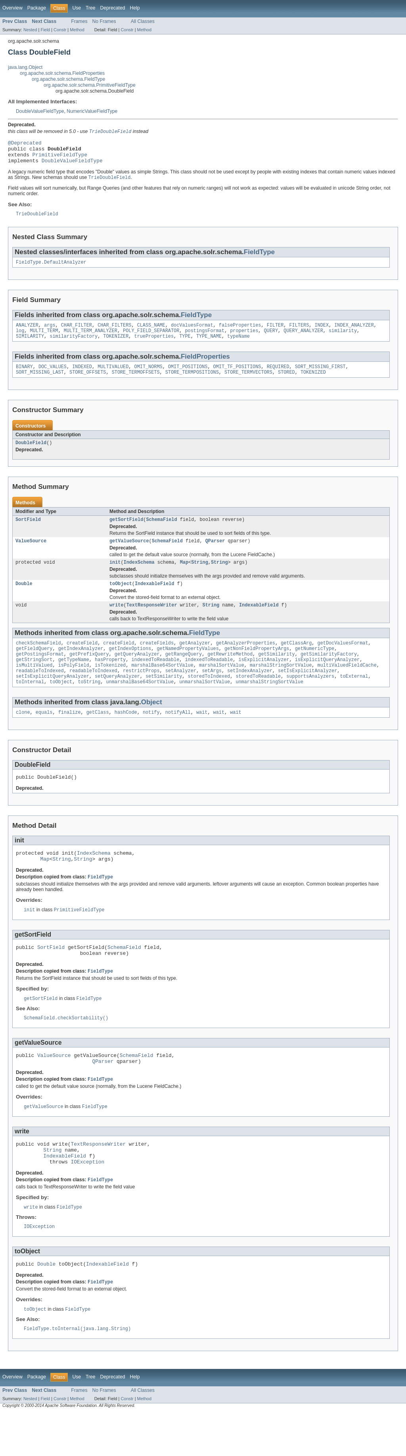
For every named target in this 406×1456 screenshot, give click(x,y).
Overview (12, 8)
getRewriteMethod (230, 672)
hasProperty (110, 678)
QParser (215, 554)
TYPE (184, 345)
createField (82, 659)
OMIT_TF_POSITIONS (237, 377)
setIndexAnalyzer (249, 691)
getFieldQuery (34, 666)
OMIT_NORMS (148, 377)
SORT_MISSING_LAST (40, 383)
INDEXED (82, 377)
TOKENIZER (115, 345)
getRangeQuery (183, 672)
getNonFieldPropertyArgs (256, 666)
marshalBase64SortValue (162, 685)
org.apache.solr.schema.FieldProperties (62, 73)
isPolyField (73, 685)
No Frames (104, 21)
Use (76, 8)
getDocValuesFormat (342, 659)
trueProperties (154, 345)
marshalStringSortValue (281, 685)
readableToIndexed (40, 691)
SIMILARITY (30, 345)
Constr (60, 29)
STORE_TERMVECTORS (248, 383)
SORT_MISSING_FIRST (320, 377)
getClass (97, 735)
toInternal (30, 704)
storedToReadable (258, 697)
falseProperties (240, 333)
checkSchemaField (38, 659)
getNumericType (315, 666)
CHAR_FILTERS (114, 333)
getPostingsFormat (40, 672)
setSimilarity (164, 697)
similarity (343, 339)
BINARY (24, 377)
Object (151, 724)
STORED (286, 383)
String (199, 576)
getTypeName (73, 678)
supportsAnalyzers (310, 697)
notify (151, 735)
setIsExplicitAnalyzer (307, 691)
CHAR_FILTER (76, 333)
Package (36, 8)
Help (135, 8)
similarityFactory (74, 345)
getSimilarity (276, 672)
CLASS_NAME (151, 333)
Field (45, 29)
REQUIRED (278, 377)
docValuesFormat (192, 333)
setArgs (212, 691)
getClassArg (296, 659)
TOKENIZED (313, 383)
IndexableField (154, 598)
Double (24, 598)
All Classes (143, 21)
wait (201, 735)
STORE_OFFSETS (87, 383)
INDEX (321, 333)
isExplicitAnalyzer (263, 678)
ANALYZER (27, 333)
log (20, 339)
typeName (238, 345)
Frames (79, 21)
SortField (28, 532)
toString (89, 704)
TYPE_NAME (209, 345)
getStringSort (34, 678)
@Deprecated (25, 144)
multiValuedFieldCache (346, 685)
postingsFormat (204, 339)
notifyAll (178, 735)
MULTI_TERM (44, 339)
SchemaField (161, 532)
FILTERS (299, 333)
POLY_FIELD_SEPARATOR (151, 339)
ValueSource (30, 554)
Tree (91, 8)
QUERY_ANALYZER (303, 339)
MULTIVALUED (113, 377)
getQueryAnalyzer (137, 672)
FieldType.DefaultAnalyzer (51, 269)
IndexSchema (139, 576)
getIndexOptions (130, 666)
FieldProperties (205, 366)
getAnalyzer (194, 659)
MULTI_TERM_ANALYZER (90, 339)
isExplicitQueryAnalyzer (327, 678)
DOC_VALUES (52, 377)
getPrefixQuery (89, 672)
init (115, 576)
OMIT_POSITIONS (188, 377)
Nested (30, 29)
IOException (88, 1200)
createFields (157, 659)
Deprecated (112, 8)
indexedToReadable (155, 678)
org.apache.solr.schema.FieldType (68, 79)
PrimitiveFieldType (60, 158)
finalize (69, 735)
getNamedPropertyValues (187, 666)
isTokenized (110, 685)
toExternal (354, 697)
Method (77, 29)
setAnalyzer (180, 691)
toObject (120, 598)
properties (244, 339)
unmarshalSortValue (204, 704)
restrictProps (141, 691)
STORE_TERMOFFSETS (136, 383)
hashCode (126, 735)
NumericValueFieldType (92, 111)
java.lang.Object (25, 67)
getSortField (126, 532)
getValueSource (129, 554)
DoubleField (30, 454)
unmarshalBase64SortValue (140, 704)
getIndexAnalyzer (80, 666)
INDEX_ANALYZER (354, 333)
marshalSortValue (221, 685)
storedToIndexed (209, 697)
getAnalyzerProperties (245, 659)
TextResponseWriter (151, 621)
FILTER (275, 333)
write (116, 621)
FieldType (259, 258)
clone (23, 735)
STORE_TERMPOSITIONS (192, 383)
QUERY (271, 339)
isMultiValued (34, 685)
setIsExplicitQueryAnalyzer (52, 697)
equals (44, 735)
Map (184, 576)
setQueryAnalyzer (117, 697)
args (49, 333)
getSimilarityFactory (329, 672)
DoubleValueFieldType (40, 111)
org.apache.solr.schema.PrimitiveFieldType (90, 85)
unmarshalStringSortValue (269, 704)
